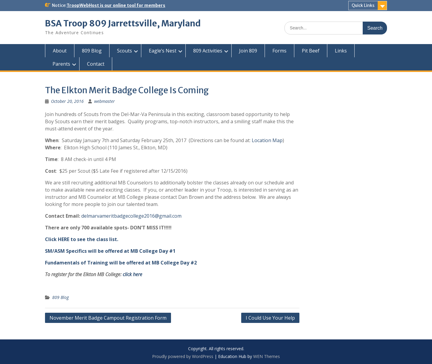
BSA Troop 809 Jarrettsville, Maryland (123, 23)
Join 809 (248, 50)
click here (132, 274)
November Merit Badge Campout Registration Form (108, 318)
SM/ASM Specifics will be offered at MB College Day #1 (110, 251)
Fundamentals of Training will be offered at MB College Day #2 (121, 262)
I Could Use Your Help (270, 318)
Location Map (267, 140)
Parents (61, 64)
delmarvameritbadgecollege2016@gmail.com (131, 216)
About (60, 50)
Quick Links (363, 5)
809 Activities (207, 50)
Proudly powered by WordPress (182, 356)
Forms (279, 50)
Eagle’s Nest (162, 50)
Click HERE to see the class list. (81, 239)
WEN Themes (266, 356)
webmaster (104, 101)
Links (341, 50)
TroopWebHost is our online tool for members (116, 5)
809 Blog (92, 50)
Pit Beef (311, 50)
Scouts (124, 50)
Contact (95, 64)
